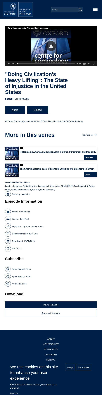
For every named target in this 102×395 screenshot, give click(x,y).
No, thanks (83, 367)
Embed (38, 111)
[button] (51, 47)
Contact (51, 360)
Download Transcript (51, 314)
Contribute (51, 350)
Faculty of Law (30, 235)
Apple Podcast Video (21, 270)
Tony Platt (24, 220)
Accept (70, 367)
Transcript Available (21, 195)
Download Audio (50, 306)
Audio (15, 111)
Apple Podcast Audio (21, 277)
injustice (26, 227)
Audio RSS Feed (19, 285)
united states (37, 227)
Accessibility (51, 345)
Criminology (22, 100)
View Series (87, 136)
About (51, 340)
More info (14, 393)
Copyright (51, 355)
